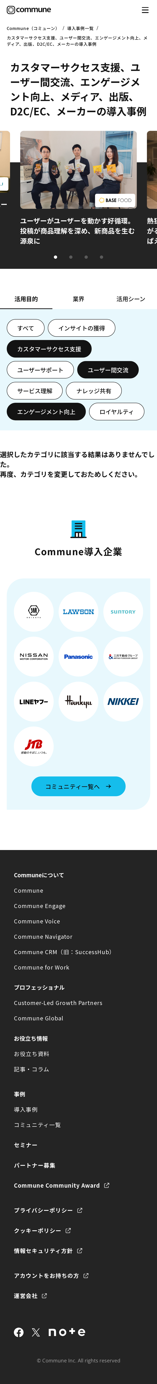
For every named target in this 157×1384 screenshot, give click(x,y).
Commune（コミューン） (33, 28)
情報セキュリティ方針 (43, 1251)
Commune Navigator (43, 936)
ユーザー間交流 (108, 370)
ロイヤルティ (116, 411)
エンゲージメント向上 (46, 411)
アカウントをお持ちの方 (46, 1275)
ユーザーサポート (40, 370)
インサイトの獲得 (81, 328)
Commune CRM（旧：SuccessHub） (64, 952)
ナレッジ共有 (93, 390)
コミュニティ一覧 (37, 1125)
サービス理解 (34, 390)
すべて (25, 328)
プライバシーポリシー (43, 1210)
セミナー (26, 1145)
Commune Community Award (57, 1185)
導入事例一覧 (80, 28)
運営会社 (26, 1296)
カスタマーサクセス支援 (49, 349)
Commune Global (38, 1018)
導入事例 (26, 1109)
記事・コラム (31, 1069)
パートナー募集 (34, 1165)
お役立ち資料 (31, 1054)
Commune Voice (37, 921)
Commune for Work (41, 967)
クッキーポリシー (37, 1230)
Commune (28, 890)
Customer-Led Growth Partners (58, 1003)
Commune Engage (40, 906)
